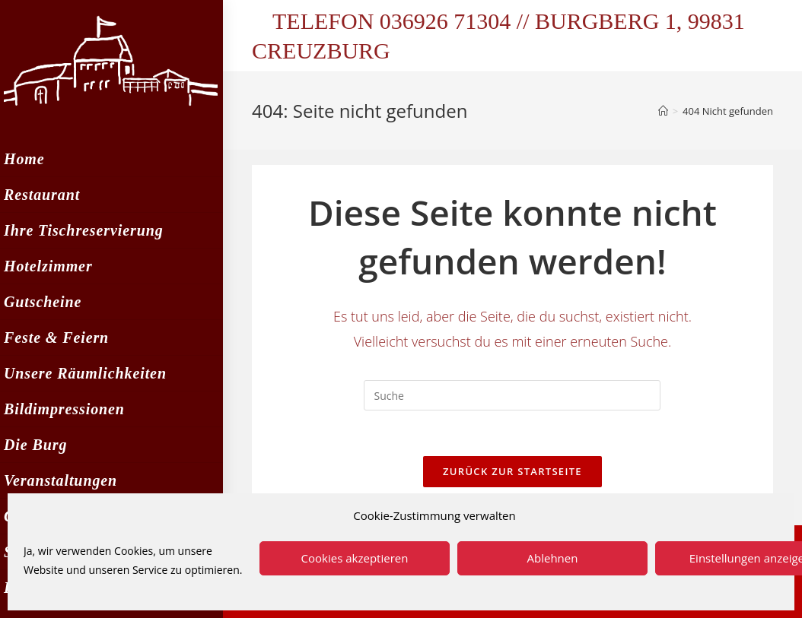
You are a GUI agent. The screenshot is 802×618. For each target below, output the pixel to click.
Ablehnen (552, 558)
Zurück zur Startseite (512, 471)
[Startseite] (663, 111)
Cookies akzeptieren (355, 558)
